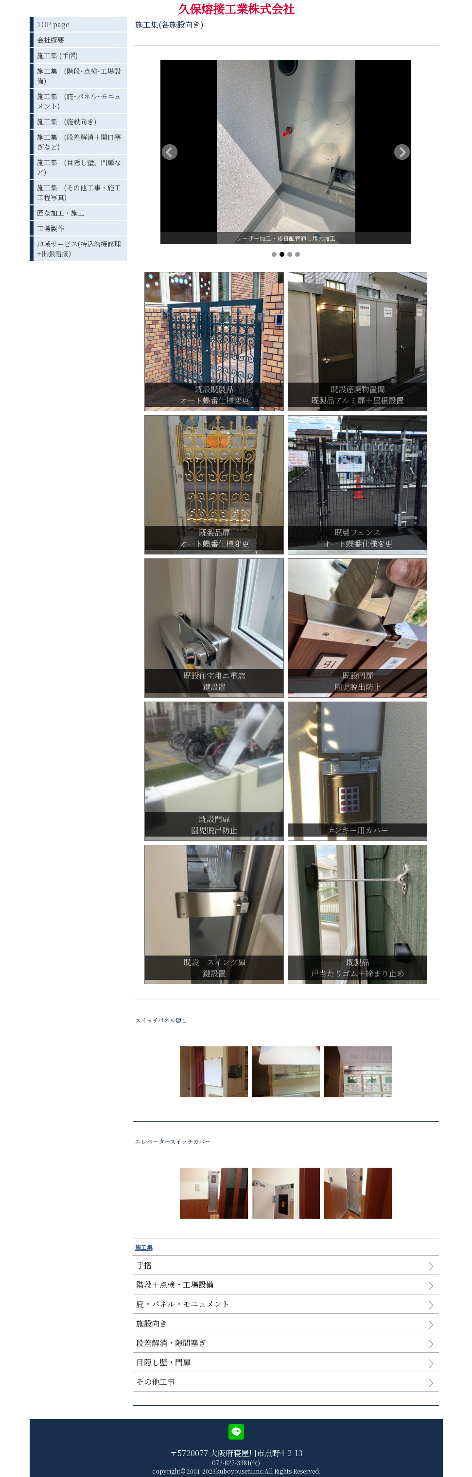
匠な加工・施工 (61, 213)
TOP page (53, 24)
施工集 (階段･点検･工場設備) (79, 75)
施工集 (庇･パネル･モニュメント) (79, 101)
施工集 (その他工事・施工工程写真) (79, 192)
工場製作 (50, 228)
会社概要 (50, 40)
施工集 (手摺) (57, 55)
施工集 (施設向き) (66, 121)
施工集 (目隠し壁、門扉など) (79, 167)
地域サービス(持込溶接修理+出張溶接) (79, 248)
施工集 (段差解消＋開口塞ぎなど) (79, 141)
